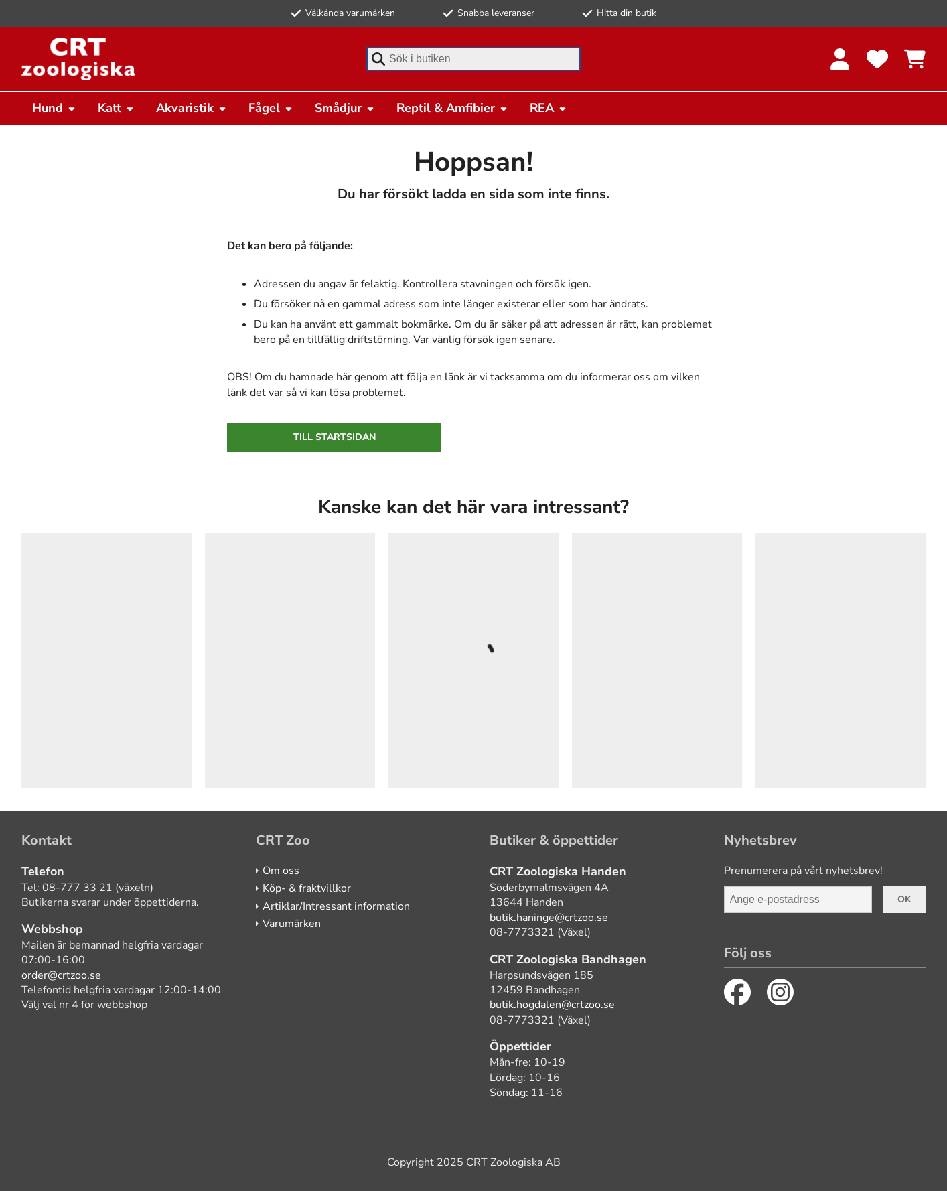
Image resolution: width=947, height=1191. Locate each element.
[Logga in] (840, 59)
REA (548, 108)
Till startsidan (334, 437)
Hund (54, 108)
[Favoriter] (877, 59)
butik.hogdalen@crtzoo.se (552, 1004)
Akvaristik (191, 108)
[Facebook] (737, 992)
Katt (116, 108)
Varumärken (292, 923)
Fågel (270, 108)
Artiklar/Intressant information (336, 906)
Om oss (281, 870)
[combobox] (473, 59)
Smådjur (345, 108)
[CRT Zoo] (78, 59)
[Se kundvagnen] (915, 59)
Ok (904, 899)
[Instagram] (780, 992)
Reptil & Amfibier (452, 108)
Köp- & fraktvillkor (307, 888)
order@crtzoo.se (61, 975)
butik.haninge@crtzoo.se (549, 917)
